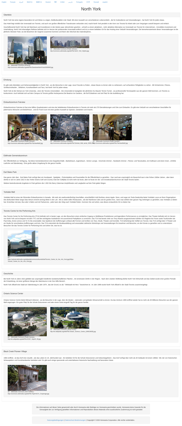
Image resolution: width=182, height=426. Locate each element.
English (4, 2)
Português (79, 2)
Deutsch (48, 2)
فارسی (70, 2)
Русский (96, 2)
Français (12, 2)
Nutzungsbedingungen (55, 420)
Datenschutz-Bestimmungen (75, 420)
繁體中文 (39, 2)
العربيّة (21, 2)
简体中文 (29, 2)
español (105, 2)
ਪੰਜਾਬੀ (88, 2)
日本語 (62, 2)
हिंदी (55, 2)
